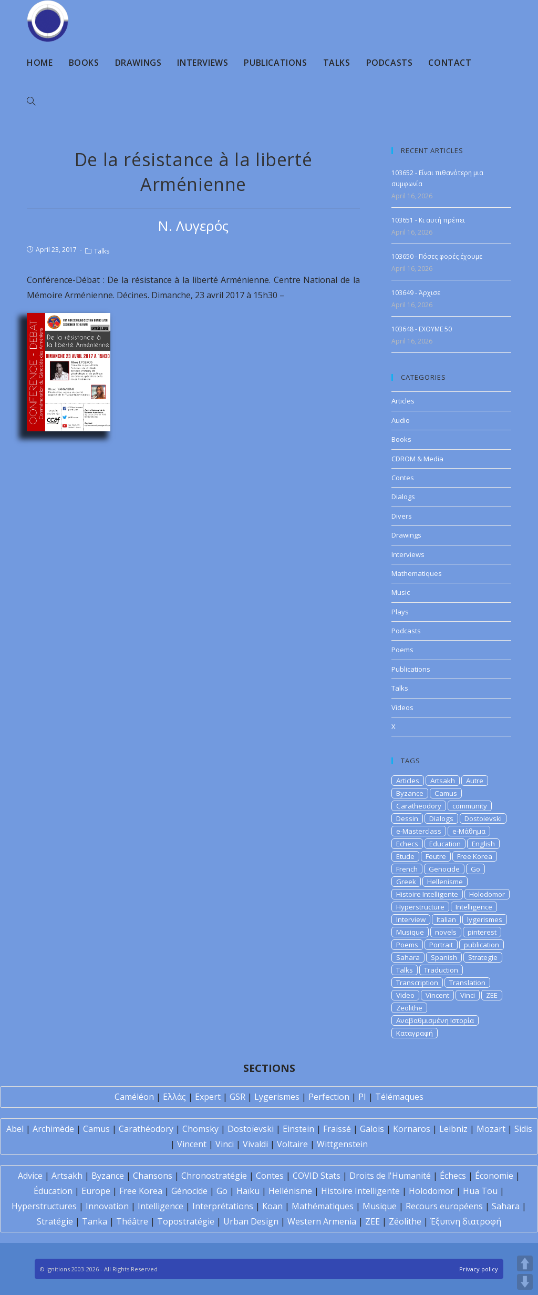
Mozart (491, 1129)
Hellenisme (445, 881)
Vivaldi (255, 1144)
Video (405, 995)
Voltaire (292, 1144)
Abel (15, 1129)
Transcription (417, 982)
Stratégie (55, 1221)
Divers (401, 516)
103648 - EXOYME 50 (421, 329)
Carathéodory (146, 1129)
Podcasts (406, 630)
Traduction (441, 970)
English (483, 843)
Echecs (407, 843)
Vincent (437, 995)
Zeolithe (409, 1008)
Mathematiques (416, 573)
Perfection (328, 1096)
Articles (403, 401)
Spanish (444, 957)
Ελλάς (174, 1096)
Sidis (523, 1129)
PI (362, 1096)
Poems (402, 649)
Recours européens (444, 1206)
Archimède (53, 1129)
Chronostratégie (214, 1175)
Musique (410, 932)
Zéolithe (405, 1221)
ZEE (492, 995)
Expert (208, 1096)
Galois (372, 1129)
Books (401, 439)
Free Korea (474, 856)
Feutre (436, 856)
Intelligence (474, 907)
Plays (400, 611)
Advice (30, 1175)
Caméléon (134, 1096)
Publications (410, 669)
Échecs (453, 1175)
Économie (494, 1175)
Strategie (483, 957)
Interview (411, 919)
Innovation (107, 1206)
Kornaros (411, 1129)
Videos (402, 707)
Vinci (467, 995)
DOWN (525, 1282)
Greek (406, 881)
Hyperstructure (420, 907)
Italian (446, 919)
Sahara (408, 957)
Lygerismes (276, 1096)
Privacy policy (478, 1269)
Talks (101, 251)
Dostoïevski (250, 1129)
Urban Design (250, 1221)
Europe (95, 1191)
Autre (474, 780)
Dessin (407, 818)
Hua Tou (480, 1191)
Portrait (441, 944)
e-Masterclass (418, 831)
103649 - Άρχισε (415, 292)
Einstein (298, 1129)
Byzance (409, 793)
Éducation (53, 1191)
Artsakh (442, 780)
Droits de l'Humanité (390, 1175)
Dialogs (403, 496)
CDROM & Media (417, 458)
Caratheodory (418, 806)
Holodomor (487, 894)
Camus (445, 793)
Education (445, 843)
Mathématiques (323, 1206)
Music (400, 592)
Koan (272, 1206)
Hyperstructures (44, 1206)
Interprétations (222, 1206)
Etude (405, 856)
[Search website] (31, 101)
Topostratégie (185, 1221)
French (407, 869)
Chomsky (200, 1129)
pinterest (482, 932)
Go (475, 869)
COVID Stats (316, 1175)
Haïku (248, 1191)
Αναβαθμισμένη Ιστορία (435, 1020)
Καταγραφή (414, 1033)
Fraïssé (337, 1129)
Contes (402, 477)
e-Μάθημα (468, 831)
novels (446, 932)
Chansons (152, 1175)
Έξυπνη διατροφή (465, 1221)
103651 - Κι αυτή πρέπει (428, 220)
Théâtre (132, 1221)
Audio (400, 420)
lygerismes (484, 919)
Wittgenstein (342, 1144)
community (469, 806)
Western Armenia (321, 1221)
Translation (467, 982)
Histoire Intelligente (427, 894)
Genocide (444, 869)
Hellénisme (290, 1191)
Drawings (406, 535)
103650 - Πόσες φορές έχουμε (436, 256)
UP (525, 1263)
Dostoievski (483, 818)
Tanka (94, 1221)
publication (481, 944)
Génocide (189, 1191)
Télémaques (399, 1096)
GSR (237, 1096)
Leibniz (453, 1129)
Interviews (408, 554)
